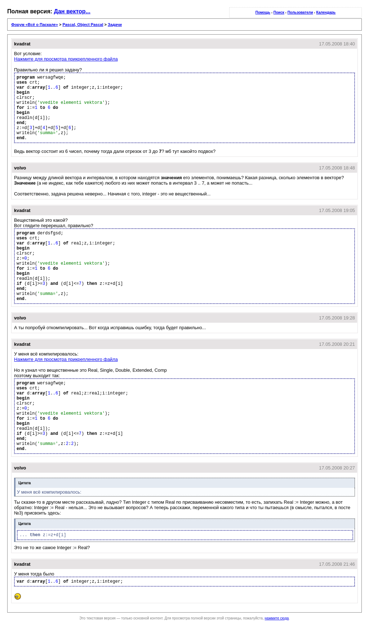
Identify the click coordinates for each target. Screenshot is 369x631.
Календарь (325, 12)
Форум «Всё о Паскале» (34, 24)
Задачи (115, 24)
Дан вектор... (72, 11)
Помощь (262, 12)
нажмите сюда (277, 618)
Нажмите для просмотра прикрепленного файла (66, 59)
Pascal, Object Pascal (82, 24)
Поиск (279, 12)
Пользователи (300, 12)
